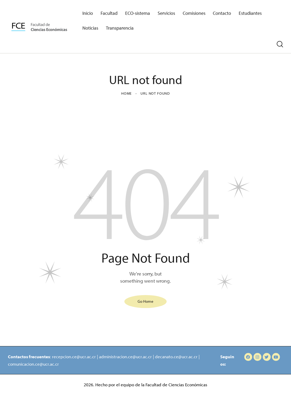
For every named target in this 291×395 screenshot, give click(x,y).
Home (126, 93)
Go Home (145, 301)
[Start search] (280, 44)
